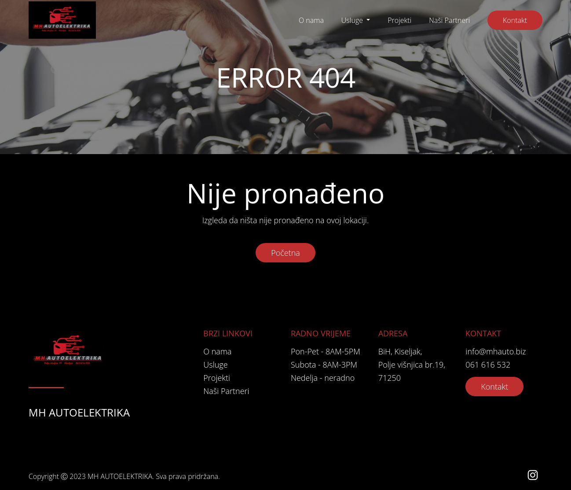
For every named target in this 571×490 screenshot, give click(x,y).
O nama (311, 20)
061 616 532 (487, 364)
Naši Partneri (449, 20)
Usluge (353, 20)
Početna (285, 252)
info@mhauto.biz (495, 351)
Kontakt (515, 20)
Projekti (399, 20)
